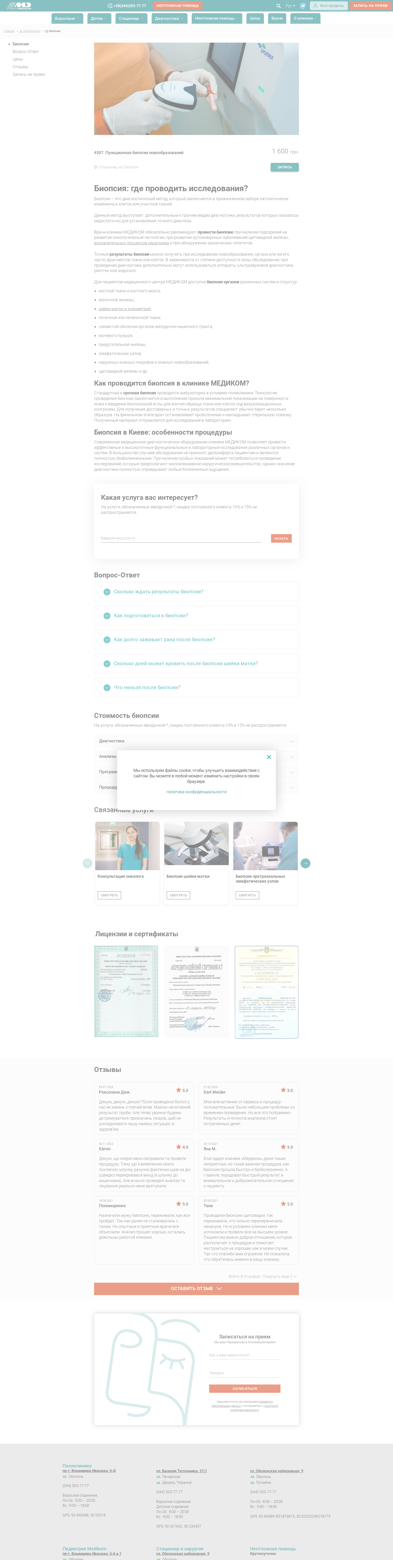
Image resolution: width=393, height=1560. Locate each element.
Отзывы (20, 66)
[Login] (329, 8)
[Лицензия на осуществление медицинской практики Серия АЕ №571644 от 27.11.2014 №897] (126, 992)
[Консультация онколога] (127, 846)
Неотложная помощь (177, 6)
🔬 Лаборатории (29, 31)
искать (281, 538)
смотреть (109, 895)
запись (284, 167)
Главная (8, 31)
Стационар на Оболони (118, 167)
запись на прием (370, 6)
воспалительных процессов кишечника (131, 242)
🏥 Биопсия (53, 31)
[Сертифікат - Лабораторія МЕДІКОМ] (266, 992)
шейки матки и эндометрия (125, 308)
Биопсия (21, 43)
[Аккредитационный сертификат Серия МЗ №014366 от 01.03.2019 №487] (196, 992)
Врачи (277, 18)
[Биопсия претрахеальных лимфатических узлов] (265, 846)
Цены (255, 18)
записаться (245, 1388)
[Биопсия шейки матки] (196, 846)
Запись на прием (29, 74)
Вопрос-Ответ (26, 51)
